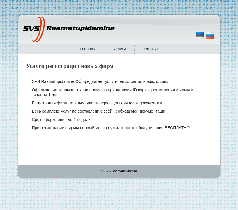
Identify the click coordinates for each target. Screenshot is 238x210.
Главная (87, 49)
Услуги (119, 49)
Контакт (150, 49)
